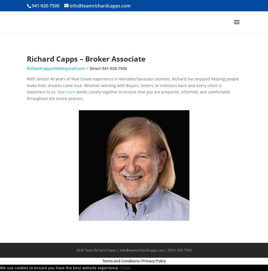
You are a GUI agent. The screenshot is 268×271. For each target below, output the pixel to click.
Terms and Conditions (121, 261)
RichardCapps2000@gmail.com (56, 68)
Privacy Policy (154, 261)
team (71, 91)
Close (125, 267)
